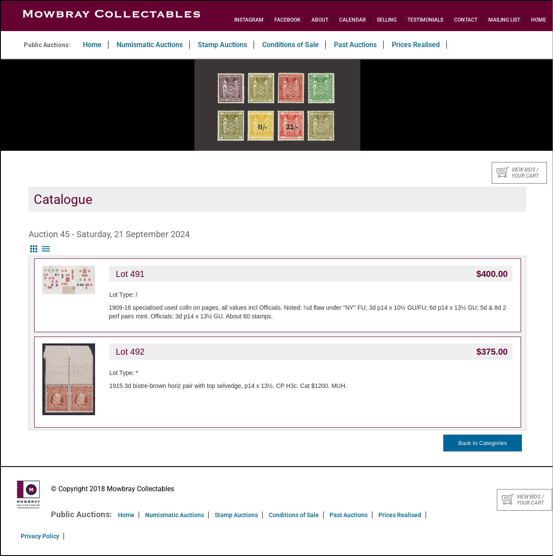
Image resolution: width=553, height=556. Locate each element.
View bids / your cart (517, 173)
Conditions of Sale (290, 45)
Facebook (287, 20)
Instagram (249, 20)
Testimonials (425, 20)
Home (538, 20)
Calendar (352, 20)
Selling (387, 20)
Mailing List (504, 20)
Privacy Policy (40, 536)
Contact (465, 20)
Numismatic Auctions (150, 45)
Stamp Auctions (222, 45)
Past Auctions (355, 45)
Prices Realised (416, 45)
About (319, 20)
